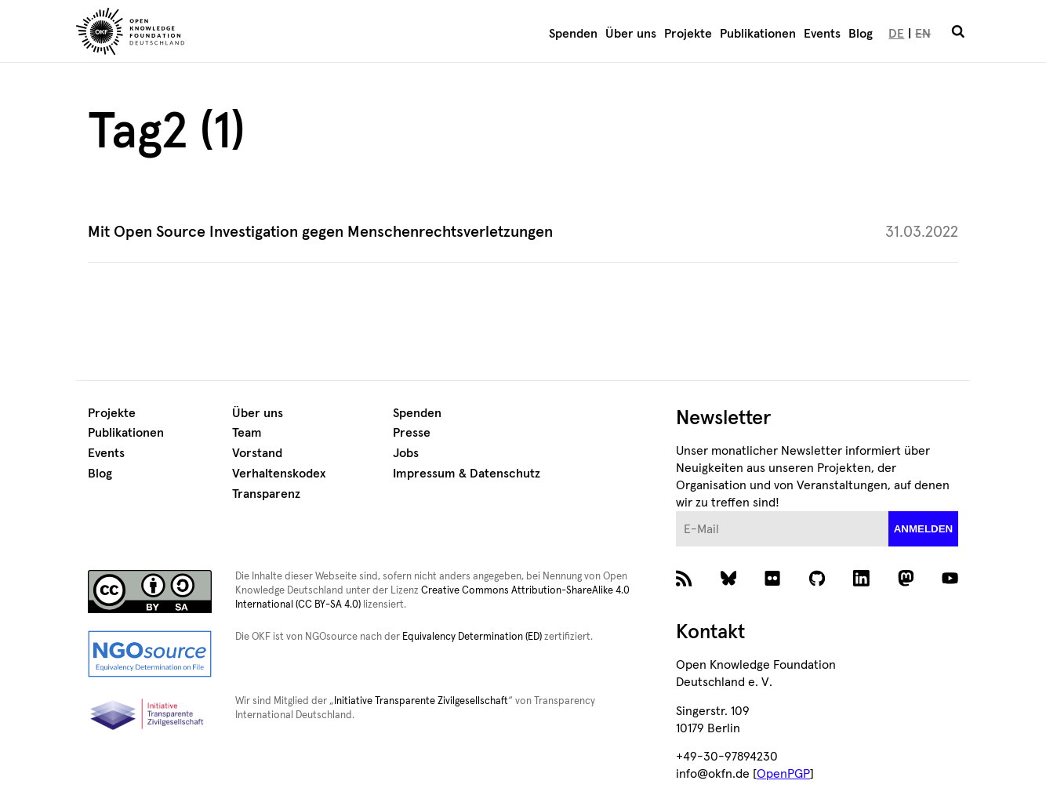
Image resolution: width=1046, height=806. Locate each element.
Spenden (573, 33)
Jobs (406, 453)
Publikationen (758, 33)
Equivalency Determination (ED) (472, 637)
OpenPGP (783, 774)
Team (247, 433)
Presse (411, 433)
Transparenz (266, 494)
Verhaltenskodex (278, 473)
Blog (860, 33)
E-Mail (676, 511)
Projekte (688, 33)
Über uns (630, 33)
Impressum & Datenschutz (466, 473)
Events (822, 33)
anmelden (923, 529)
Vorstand (257, 453)
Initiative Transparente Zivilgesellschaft (421, 701)
